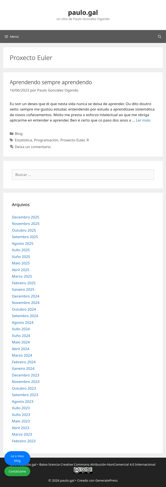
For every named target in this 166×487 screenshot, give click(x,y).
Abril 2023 (20, 427)
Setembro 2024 (25, 315)
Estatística (23, 140)
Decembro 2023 (25, 375)
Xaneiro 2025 (23, 289)
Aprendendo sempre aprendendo (51, 82)
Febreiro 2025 (24, 282)
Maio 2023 (21, 421)
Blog (18, 133)
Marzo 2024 (22, 355)
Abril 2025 (20, 269)
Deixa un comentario (33, 146)
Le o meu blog (17, 458)
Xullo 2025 (21, 249)
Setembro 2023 (25, 394)
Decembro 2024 (25, 296)
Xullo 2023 (21, 407)
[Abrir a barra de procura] (159, 36)
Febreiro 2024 (24, 361)
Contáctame (17, 471)
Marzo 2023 (22, 434)
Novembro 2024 (26, 302)
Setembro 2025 (25, 236)
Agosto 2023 (22, 401)
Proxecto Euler (72, 140)
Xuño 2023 (21, 414)
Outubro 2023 (24, 388)
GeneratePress (106, 480)
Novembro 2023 (26, 381)
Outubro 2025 (24, 230)
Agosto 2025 (22, 243)
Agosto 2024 (22, 322)
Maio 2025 (21, 263)
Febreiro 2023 (24, 440)
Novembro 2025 (26, 223)
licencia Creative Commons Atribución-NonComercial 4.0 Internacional (101, 464)
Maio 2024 (21, 342)
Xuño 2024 (21, 335)
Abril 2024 (20, 348)
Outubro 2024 (24, 309)
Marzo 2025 (22, 276)
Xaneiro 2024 (23, 368)
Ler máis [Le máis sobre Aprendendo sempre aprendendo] (143, 120)
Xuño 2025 (21, 256)
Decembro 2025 (25, 217)
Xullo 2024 (21, 328)
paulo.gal (83, 12)
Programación (46, 140)
